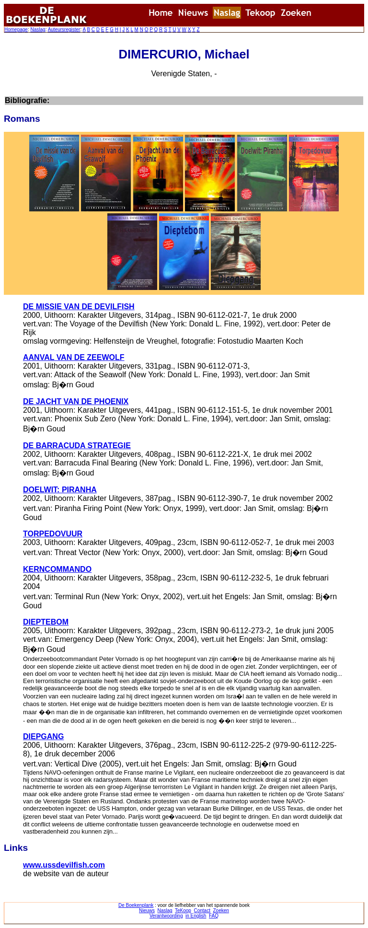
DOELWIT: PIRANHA (60, 490)
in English (195, 915)
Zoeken (221, 910)
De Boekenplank (135, 905)
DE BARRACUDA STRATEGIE (77, 445)
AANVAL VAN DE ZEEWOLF (74, 357)
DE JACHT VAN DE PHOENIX (75, 401)
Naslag (37, 29)
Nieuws (147, 910)
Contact (202, 910)
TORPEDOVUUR (52, 534)
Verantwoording (166, 915)
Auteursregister (64, 29)
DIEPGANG (43, 736)
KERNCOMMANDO (57, 569)
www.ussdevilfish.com (64, 865)
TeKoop (183, 910)
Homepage (16, 29)
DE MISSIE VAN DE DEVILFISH (79, 306)
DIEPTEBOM (46, 622)
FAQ (213, 915)
